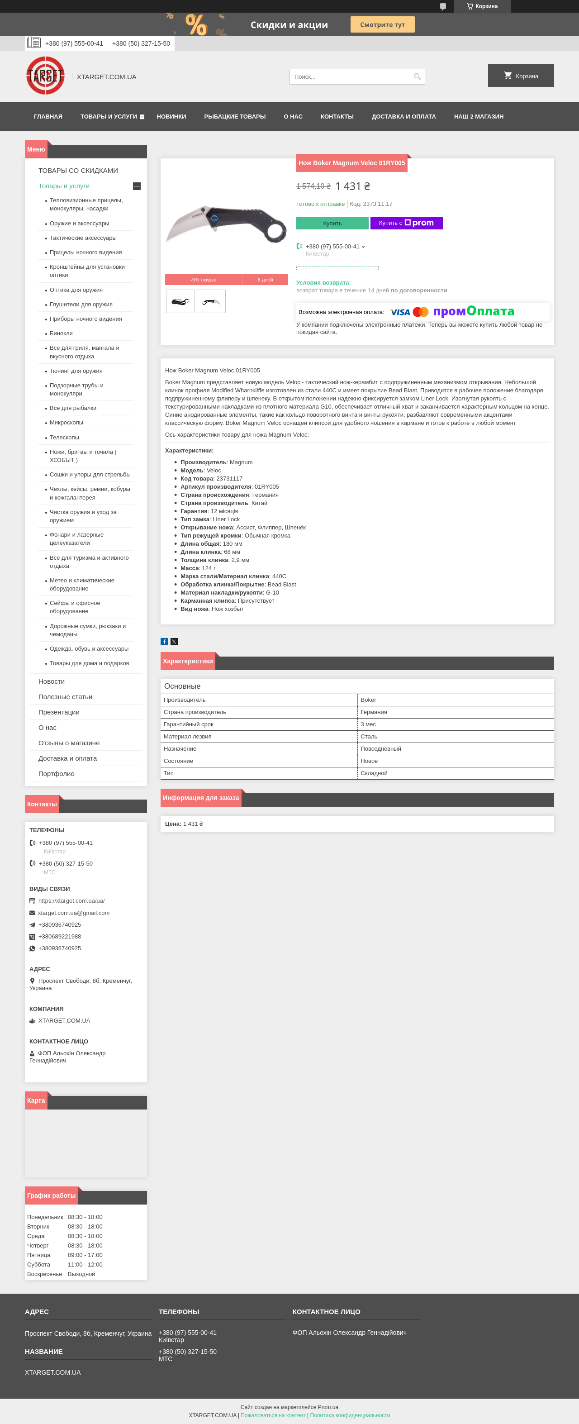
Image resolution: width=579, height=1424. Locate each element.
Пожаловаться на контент (273, 1415)
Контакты (337, 116)
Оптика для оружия (76, 289)
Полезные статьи (65, 696)
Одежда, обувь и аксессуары (89, 648)
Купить (332, 223)
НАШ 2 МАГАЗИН (478, 116)
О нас (293, 116)
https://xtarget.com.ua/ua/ (71, 900)
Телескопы (64, 437)
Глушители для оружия (81, 304)
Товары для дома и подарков (89, 663)
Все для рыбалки (73, 408)
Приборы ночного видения (86, 318)
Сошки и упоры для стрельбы (90, 474)
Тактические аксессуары (83, 237)
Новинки (171, 116)
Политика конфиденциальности (350, 1415)
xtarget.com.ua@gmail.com (73, 913)
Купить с (406, 223)
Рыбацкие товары (235, 116)
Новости (51, 681)
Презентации (59, 712)
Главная (48, 116)
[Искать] (417, 77)
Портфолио (56, 773)
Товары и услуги (109, 116)
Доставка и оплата (404, 116)
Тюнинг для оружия (76, 370)
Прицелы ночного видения (86, 252)
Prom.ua (328, 1407)
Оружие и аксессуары (79, 223)
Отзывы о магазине (69, 743)
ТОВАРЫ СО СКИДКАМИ (78, 170)
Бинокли (61, 333)
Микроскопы (66, 422)
